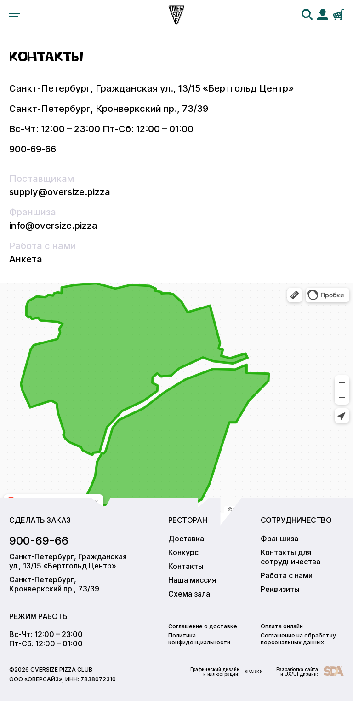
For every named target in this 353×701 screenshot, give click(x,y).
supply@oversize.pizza (59, 191)
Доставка (186, 538)
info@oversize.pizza (53, 225)
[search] (307, 14)
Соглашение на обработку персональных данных (298, 638)
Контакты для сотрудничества (290, 557)
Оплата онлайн (282, 626)
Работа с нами (287, 575)
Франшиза (279, 538)
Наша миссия (192, 580)
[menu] (14, 14)
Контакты (186, 566)
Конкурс (183, 552)
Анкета (25, 259)
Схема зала (189, 593)
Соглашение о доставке (202, 626)
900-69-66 (32, 149)
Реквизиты (280, 589)
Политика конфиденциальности (199, 638)
